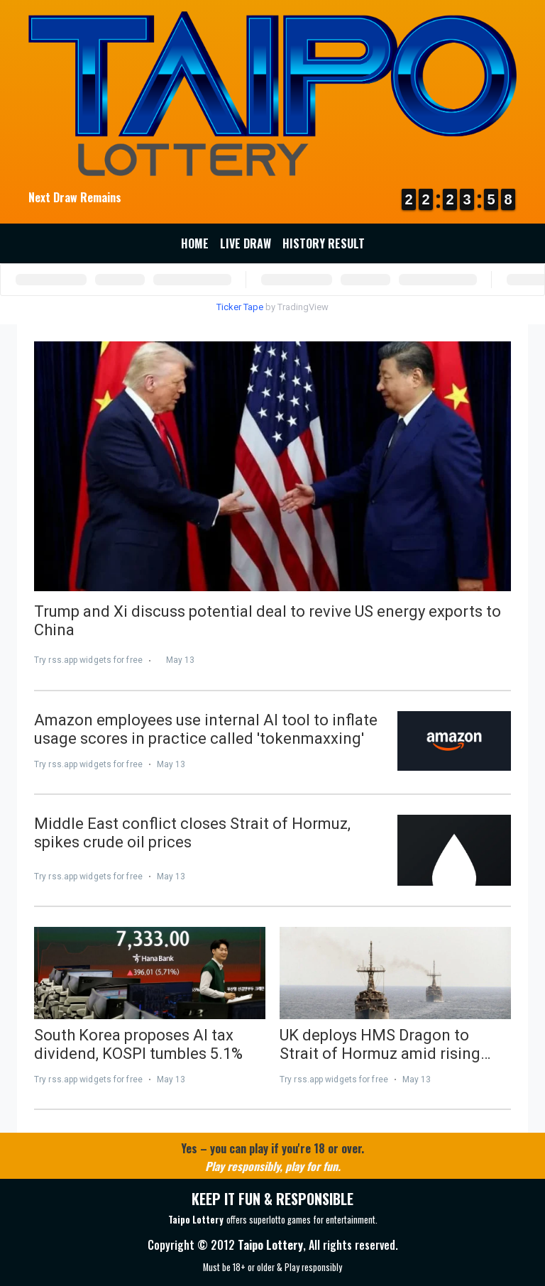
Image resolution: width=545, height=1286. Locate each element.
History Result (323, 243)
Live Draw (245, 243)
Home (195, 243)
